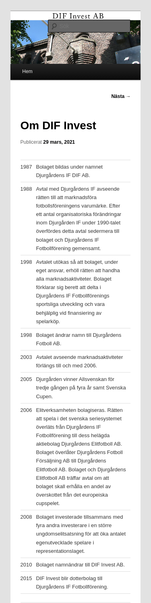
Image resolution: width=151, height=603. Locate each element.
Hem (27, 71)
